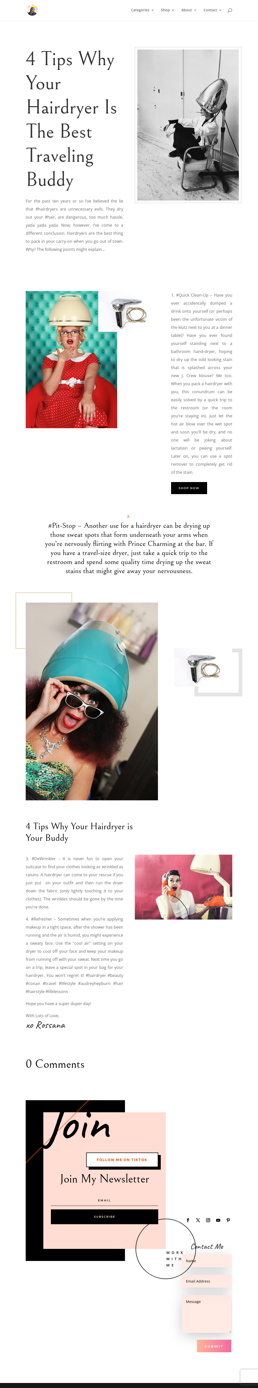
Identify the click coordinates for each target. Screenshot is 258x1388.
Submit (214, 1346)
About (186, 10)
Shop (165, 10)
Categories (140, 10)
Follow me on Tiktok (122, 1159)
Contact (210, 10)
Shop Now (189, 488)
